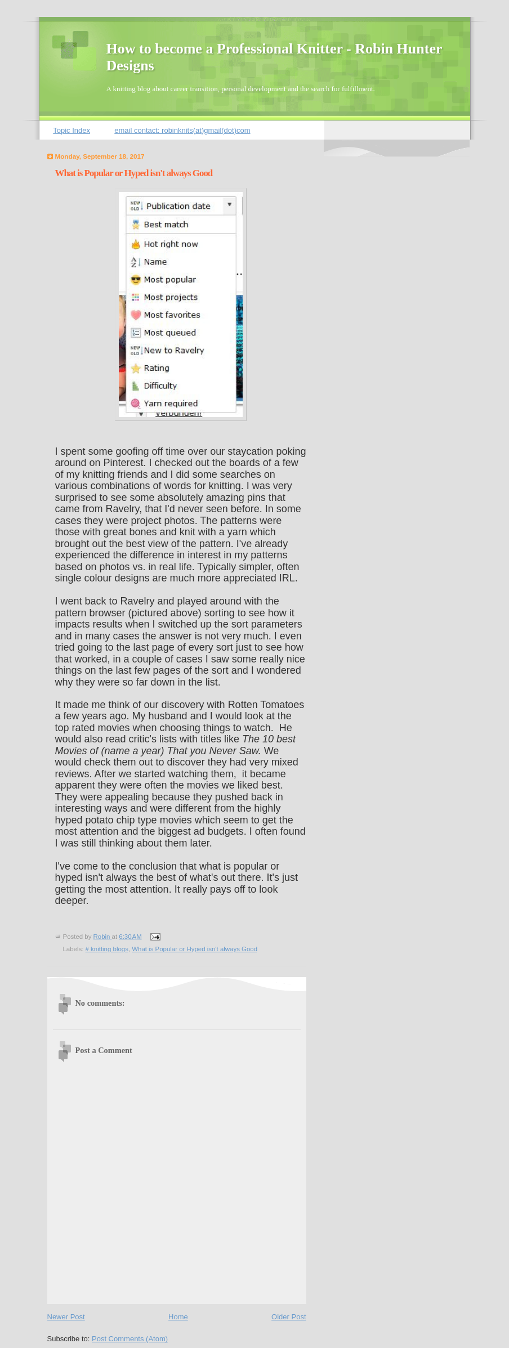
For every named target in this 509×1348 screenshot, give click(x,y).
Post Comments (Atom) (130, 1338)
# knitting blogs (107, 949)
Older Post (288, 1317)
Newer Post (66, 1317)
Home (178, 1317)
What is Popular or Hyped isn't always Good (194, 949)
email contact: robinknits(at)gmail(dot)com (182, 130)
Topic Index (71, 130)
